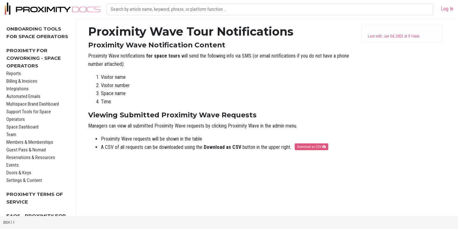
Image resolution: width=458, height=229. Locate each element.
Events (12, 165)
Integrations (17, 89)
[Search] (270, 9)
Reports (13, 73)
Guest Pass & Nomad (26, 150)
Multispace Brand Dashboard (32, 104)
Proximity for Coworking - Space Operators (33, 58)
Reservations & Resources (30, 157)
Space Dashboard (22, 127)
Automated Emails (23, 96)
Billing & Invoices (21, 81)
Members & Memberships (29, 142)
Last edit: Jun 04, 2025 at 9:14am (393, 36)
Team (11, 134)
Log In (447, 9)
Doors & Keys (18, 173)
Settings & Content (24, 180)
